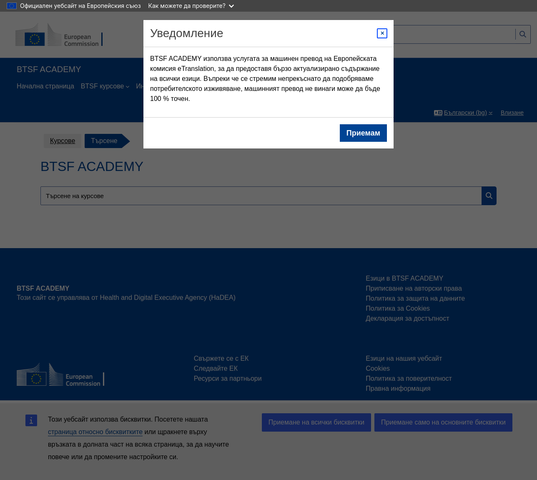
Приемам (363, 133)
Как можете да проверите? (191, 5)
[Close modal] (382, 33)
